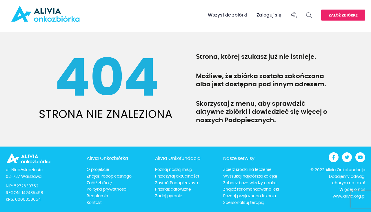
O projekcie (98, 170)
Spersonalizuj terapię (243, 203)
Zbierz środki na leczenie (247, 170)
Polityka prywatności (107, 189)
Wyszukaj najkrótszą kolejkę (250, 176)
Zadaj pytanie (168, 196)
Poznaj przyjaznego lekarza (249, 196)
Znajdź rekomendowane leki (251, 189)
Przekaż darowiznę (173, 189)
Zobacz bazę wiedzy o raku (250, 183)
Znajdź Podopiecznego (109, 176)
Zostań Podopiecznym (177, 183)
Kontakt (94, 203)
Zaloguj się (269, 15)
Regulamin (97, 196)
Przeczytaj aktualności (177, 176)
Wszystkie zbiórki (227, 15)
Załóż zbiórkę (343, 15)
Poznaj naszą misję (173, 170)
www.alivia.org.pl (349, 196)
